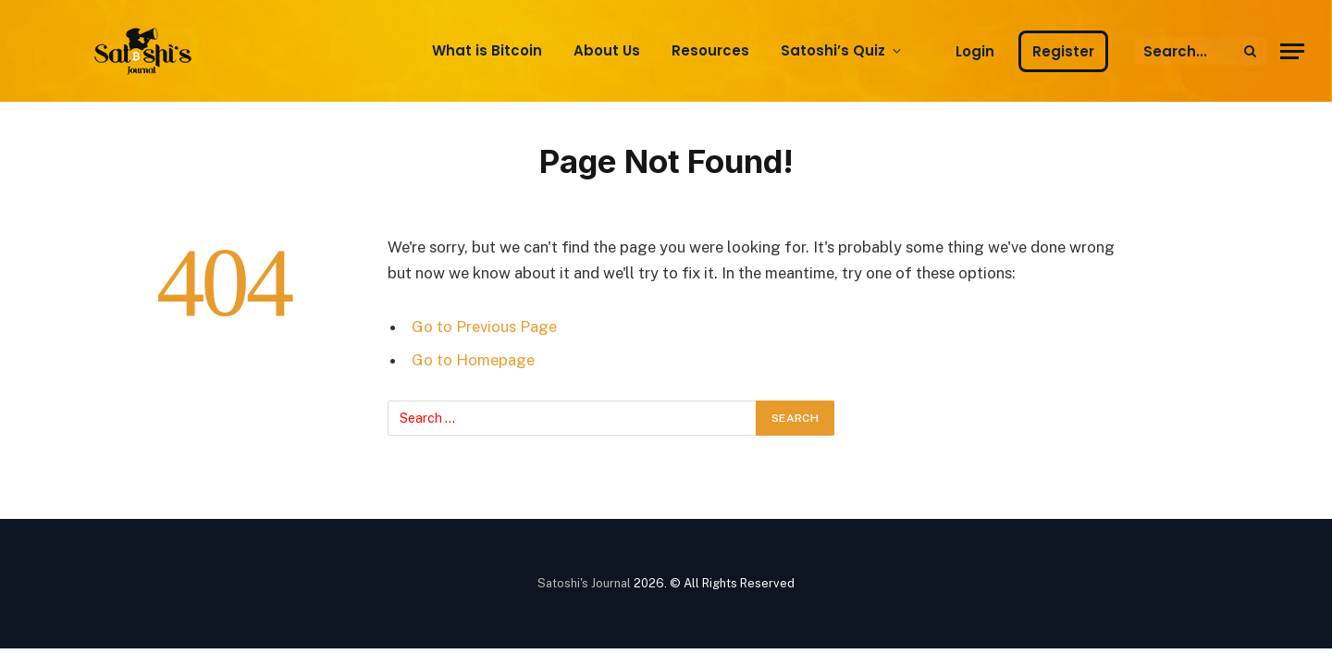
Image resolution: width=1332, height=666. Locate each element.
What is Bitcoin (487, 50)
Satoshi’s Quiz (833, 50)
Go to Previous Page (484, 326)
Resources (710, 50)
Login (975, 51)
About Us (607, 50)
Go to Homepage (473, 360)
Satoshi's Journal (584, 583)
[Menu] (1292, 51)
